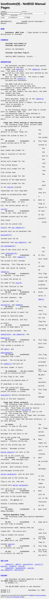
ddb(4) (41, 299)
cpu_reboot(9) (18, 228)
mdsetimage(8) (7, 353)
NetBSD (31, 595)
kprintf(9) (26, 410)
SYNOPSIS (4, 40)
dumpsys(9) (5, 338)
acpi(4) (11, 544)
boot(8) (19, 69)
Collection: (14, 15)
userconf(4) (6, 395)
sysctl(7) (21, 79)
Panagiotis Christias (18, 597)
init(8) (10, 187)
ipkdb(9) (19, 305)
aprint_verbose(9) (8, 474)
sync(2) (4, 228)
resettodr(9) (10, 253)
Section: (25, 11)
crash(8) (12, 566)
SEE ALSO (4, 561)
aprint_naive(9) (8, 452)
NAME (2, 29)
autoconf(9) (6, 235)
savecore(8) (6, 334)
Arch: (3, 15)
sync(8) (30, 568)
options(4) (5, 305)
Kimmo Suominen (41, 595)
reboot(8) (9, 568)
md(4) (6, 349)
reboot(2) (36, 69)
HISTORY (4, 576)
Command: (4, 11)
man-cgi (8, 597)
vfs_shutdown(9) (8, 246)
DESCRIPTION (6, 62)
